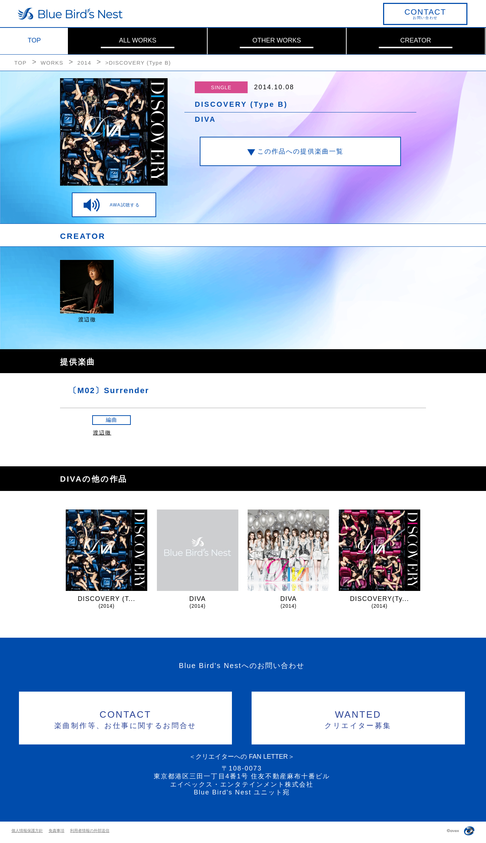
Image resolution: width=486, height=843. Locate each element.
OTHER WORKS (276, 40)
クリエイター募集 (358, 718)
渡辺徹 (102, 433)
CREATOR (415, 40)
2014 (84, 63)
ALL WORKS (137, 40)
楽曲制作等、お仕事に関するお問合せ (126, 718)
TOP (34, 40)
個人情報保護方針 (27, 830)
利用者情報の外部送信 (89, 830)
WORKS (52, 63)
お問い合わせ (425, 13)
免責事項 (56, 830)
